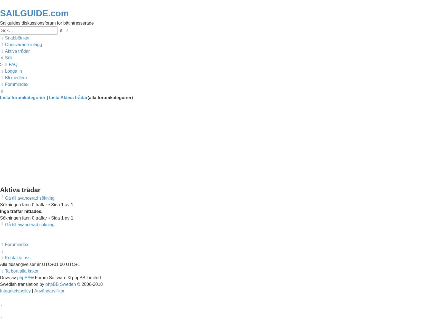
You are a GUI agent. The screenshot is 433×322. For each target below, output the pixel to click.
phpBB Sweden (61, 284)
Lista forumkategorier (22, 97)
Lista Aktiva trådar (68, 97)
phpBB (23, 277)
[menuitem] (21, 44)
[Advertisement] (165, 146)
